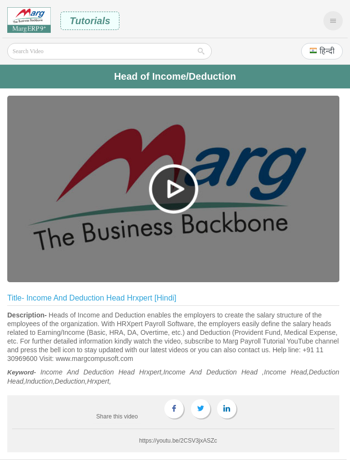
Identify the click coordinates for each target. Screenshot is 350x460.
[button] (322, 51)
